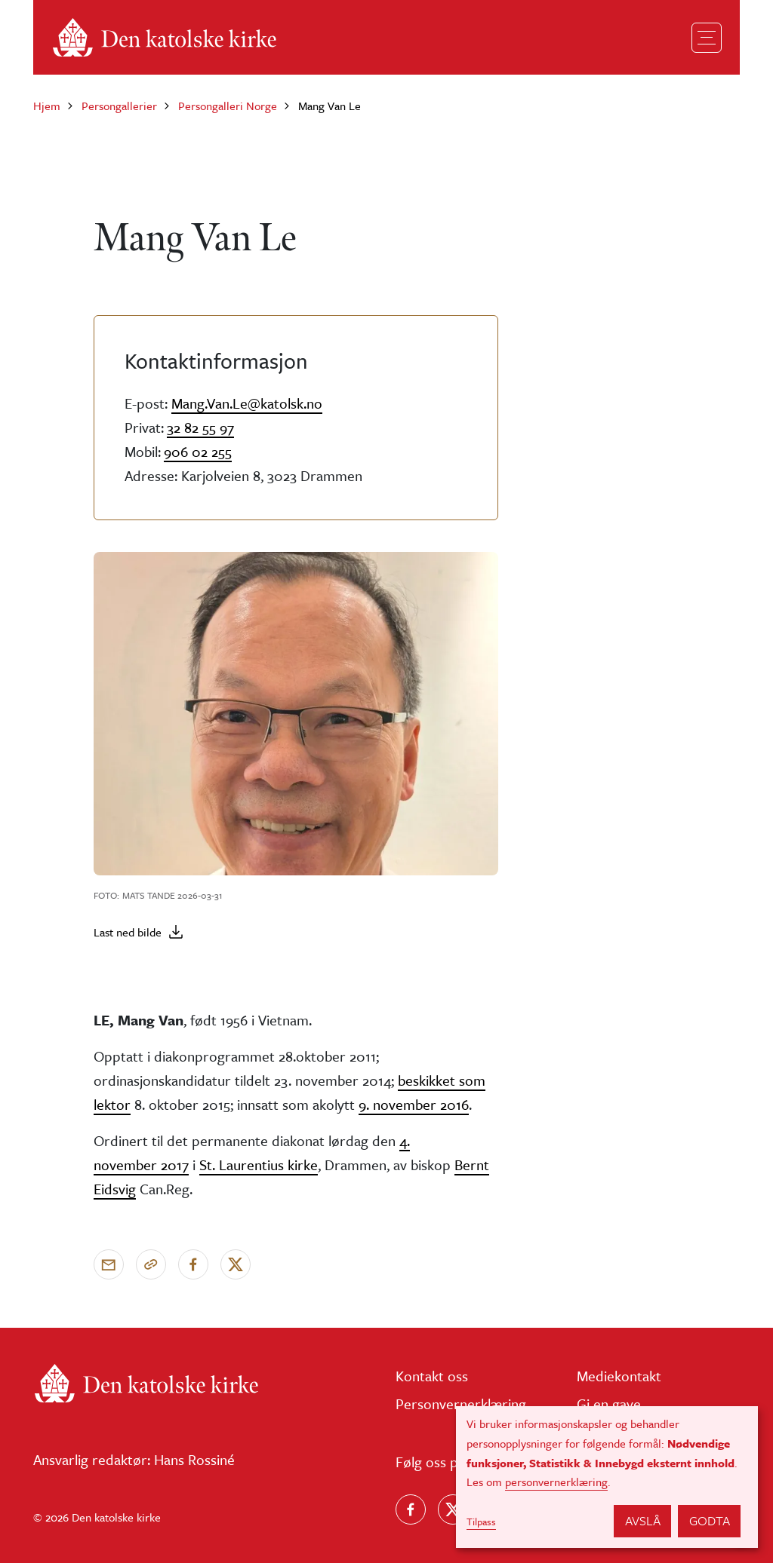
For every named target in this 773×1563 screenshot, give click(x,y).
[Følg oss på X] (453, 1509)
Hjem (46, 105)
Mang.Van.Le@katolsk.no (246, 403)
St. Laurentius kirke (258, 1164)
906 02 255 (198, 451)
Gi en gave (609, 1403)
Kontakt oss (432, 1375)
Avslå (643, 1520)
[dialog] (607, 1477)
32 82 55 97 (200, 427)
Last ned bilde (128, 932)
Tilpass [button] (481, 1521)
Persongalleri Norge (227, 105)
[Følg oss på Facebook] (411, 1509)
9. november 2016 (414, 1104)
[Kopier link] (151, 1264)
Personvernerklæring (461, 1403)
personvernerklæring (556, 1481)
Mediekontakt (619, 1375)
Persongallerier (119, 105)
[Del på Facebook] (193, 1264)
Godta (709, 1520)
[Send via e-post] (109, 1264)
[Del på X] (235, 1264)
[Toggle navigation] (706, 38)
